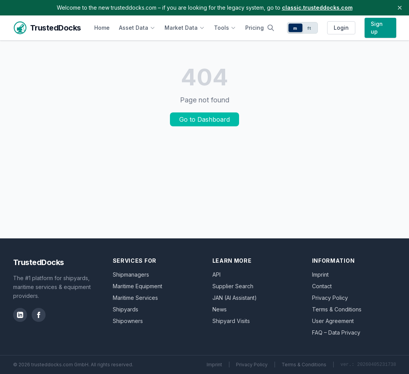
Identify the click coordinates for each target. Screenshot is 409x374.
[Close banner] (399, 7)
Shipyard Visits (231, 321)
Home (102, 27)
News (219, 309)
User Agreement (333, 321)
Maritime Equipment (137, 286)
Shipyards (125, 309)
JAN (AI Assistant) (234, 297)
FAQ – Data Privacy (336, 332)
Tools (225, 27)
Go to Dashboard (204, 119)
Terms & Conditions (336, 309)
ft (309, 28)
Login (341, 27)
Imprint (320, 274)
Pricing (254, 27)
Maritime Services (135, 297)
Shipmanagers (131, 274)
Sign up (377, 27)
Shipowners (128, 321)
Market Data (185, 27)
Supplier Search (232, 286)
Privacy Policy (330, 297)
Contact (322, 286)
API (216, 274)
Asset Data (137, 27)
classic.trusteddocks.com (317, 7)
